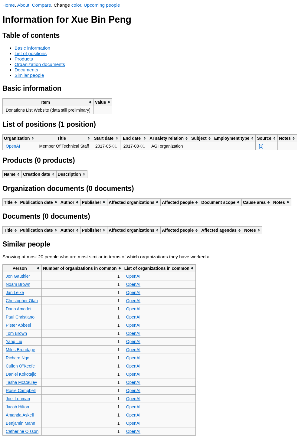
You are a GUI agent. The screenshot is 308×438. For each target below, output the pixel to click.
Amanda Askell (20, 415)
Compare (41, 5)
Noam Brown (18, 284)
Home (8, 5)
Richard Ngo (17, 357)
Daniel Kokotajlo (21, 374)
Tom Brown (16, 333)
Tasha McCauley (21, 382)
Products (24, 58)
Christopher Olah (22, 300)
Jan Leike (15, 292)
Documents (26, 69)
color (76, 5)
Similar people (29, 75)
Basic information (32, 48)
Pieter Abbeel (18, 325)
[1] (261, 146)
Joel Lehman (18, 398)
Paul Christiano (20, 317)
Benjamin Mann (20, 423)
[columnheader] (48, 102)
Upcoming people (102, 5)
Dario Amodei (18, 308)
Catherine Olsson (22, 431)
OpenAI (13, 146)
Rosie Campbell (21, 390)
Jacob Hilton (17, 406)
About (23, 5)
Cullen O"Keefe (20, 366)
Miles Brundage (20, 349)
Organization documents (40, 64)
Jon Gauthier (18, 276)
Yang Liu (14, 341)
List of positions (31, 53)
